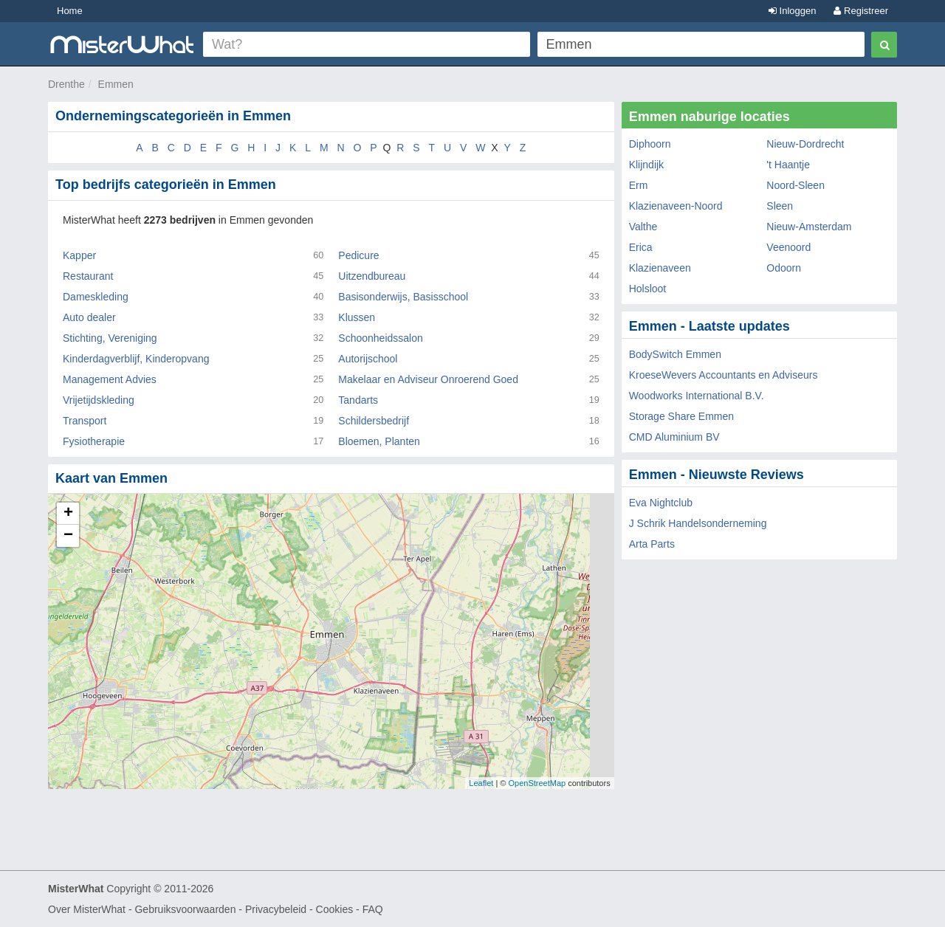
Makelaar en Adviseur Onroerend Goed (428, 379)
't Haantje (788, 164)
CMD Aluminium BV (674, 437)
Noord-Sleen (795, 185)
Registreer (861, 10)
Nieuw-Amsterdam (808, 226)
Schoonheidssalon (380, 338)
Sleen (779, 206)
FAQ (372, 909)
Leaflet (481, 783)
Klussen (356, 317)
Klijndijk (646, 164)
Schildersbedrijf (373, 421)
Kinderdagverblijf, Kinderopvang (136, 359)
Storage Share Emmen (681, 416)
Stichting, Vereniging (110, 338)
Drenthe (66, 84)
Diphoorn (650, 144)
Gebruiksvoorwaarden (185, 909)
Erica (641, 247)
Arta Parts (652, 544)
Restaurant (88, 276)
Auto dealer (89, 317)
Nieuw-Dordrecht (805, 144)
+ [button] (68, 514)
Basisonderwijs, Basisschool (403, 297)
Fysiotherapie (94, 441)
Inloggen (793, 10)
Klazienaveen (660, 268)
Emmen (116, 84)
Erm (638, 185)
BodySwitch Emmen (675, 354)
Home (70, 10)
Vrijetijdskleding (98, 400)
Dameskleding (95, 297)
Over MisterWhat (87, 909)
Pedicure (358, 255)
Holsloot (648, 288)
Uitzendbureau (371, 276)
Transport (84, 421)
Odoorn (783, 268)
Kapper (79, 255)
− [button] (68, 536)
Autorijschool (367, 359)
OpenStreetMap (537, 783)
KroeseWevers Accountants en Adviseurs (723, 375)
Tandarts (358, 400)
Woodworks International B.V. (696, 396)
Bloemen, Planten (379, 441)
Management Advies (110, 379)
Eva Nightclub (661, 503)
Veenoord (788, 247)
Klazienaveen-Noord (676, 206)
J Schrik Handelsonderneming (698, 523)
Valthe (643, 226)
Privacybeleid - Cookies (299, 909)
